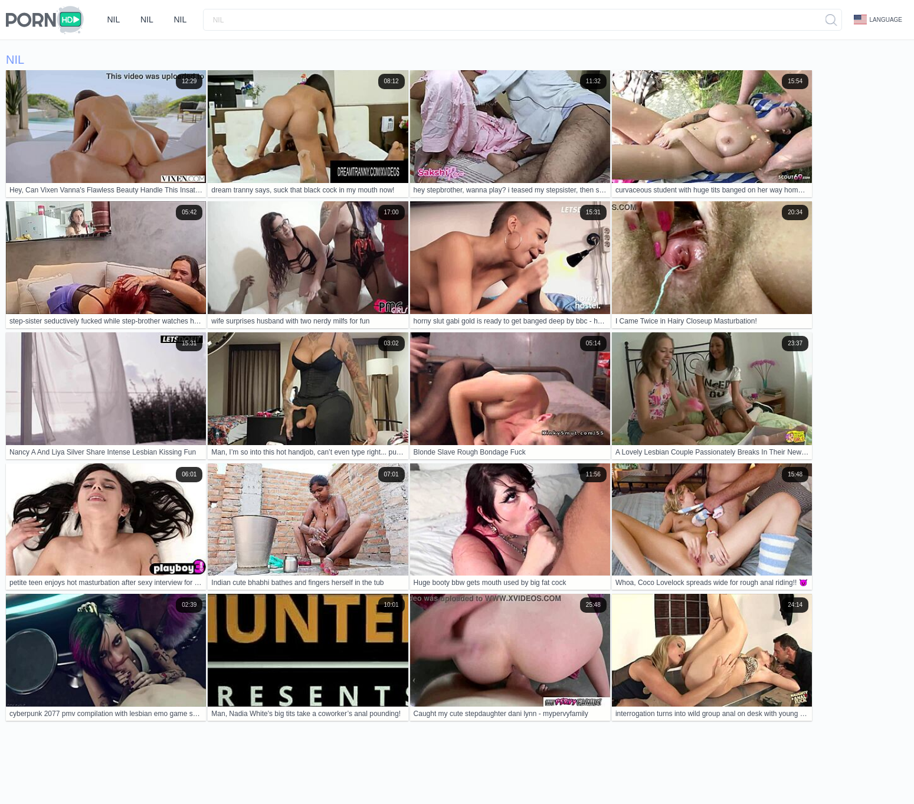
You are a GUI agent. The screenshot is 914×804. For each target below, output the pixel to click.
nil (113, 19)
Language (878, 19)
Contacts (116, 758)
